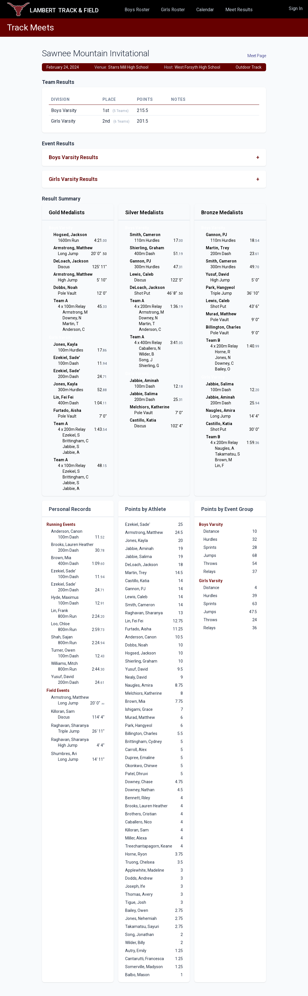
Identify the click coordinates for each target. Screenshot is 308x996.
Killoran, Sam (63, 711)
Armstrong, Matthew (70, 697)
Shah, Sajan (62, 637)
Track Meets (30, 27)
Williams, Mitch (64, 663)
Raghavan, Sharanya (70, 725)
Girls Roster (173, 9)
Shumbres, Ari (64, 753)
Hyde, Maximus (65, 597)
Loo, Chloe (60, 623)
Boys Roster (137, 9)
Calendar (205, 9)
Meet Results (239, 9)
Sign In (296, 8)
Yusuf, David (62, 676)
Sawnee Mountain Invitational (95, 53)
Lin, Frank (59, 610)
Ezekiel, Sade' (63, 571)
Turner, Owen (63, 650)
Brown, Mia (61, 557)
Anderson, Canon (66, 531)
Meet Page (256, 55)
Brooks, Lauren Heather (72, 544)
